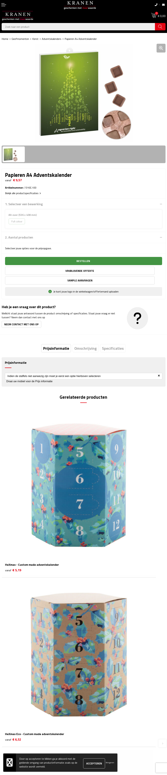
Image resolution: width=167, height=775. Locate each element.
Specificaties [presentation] (113, 339)
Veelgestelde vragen (96, 653)
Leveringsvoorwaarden (97, 709)
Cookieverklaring (94, 699)
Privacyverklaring (94, 714)
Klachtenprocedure (95, 704)
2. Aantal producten (19, 237)
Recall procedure (94, 719)
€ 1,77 (13, 584)
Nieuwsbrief (91, 648)
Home (5, 39)
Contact (6, 694)
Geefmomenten (20, 39)
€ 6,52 (95, 488)
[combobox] (78, 26)
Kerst (35, 39)
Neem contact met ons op (21, 315)
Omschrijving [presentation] (85, 339)
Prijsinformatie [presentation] (56, 339)
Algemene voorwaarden (98, 694)
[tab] (56, 339)
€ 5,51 (95, 584)
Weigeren (110, 762)
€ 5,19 (13, 488)
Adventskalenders (51, 39)
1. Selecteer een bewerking (24, 204)
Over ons (90, 643)
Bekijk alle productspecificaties (23, 193)
